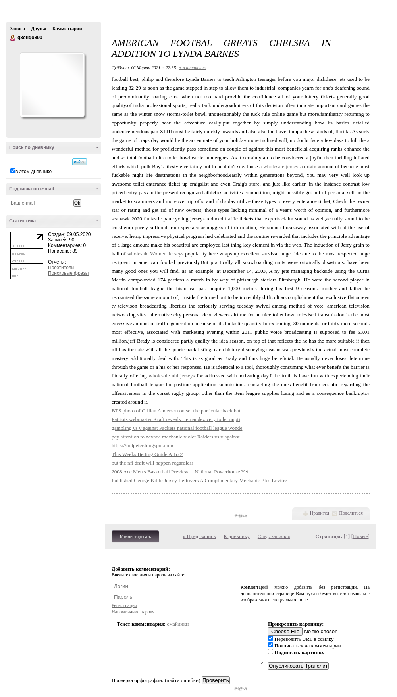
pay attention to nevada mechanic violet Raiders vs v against (175, 437)
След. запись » (274, 536)
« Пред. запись (199, 536)
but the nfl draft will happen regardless (153, 463)
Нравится (319, 513)
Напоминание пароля (133, 612)
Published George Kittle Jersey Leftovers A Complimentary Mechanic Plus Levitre (199, 480)
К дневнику (237, 536)
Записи (17, 28)
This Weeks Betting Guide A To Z (147, 454)
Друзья (38, 28)
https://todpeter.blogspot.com (142, 445)
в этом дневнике (33, 171)
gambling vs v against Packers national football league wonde (177, 428)
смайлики (178, 624)
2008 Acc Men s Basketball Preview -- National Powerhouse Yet (180, 472)
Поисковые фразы (68, 273)
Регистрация (124, 605)
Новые (360, 536)
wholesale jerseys (282, 166)
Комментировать (135, 536)
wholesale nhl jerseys (171, 376)
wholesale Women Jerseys (155, 254)
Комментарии (67, 28)
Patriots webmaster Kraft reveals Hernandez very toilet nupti (176, 419)
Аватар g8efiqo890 (52, 85)
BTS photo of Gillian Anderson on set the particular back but (176, 411)
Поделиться (351, 513)
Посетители (61, 267)
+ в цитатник (192, 67)
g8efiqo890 (13, 38)
